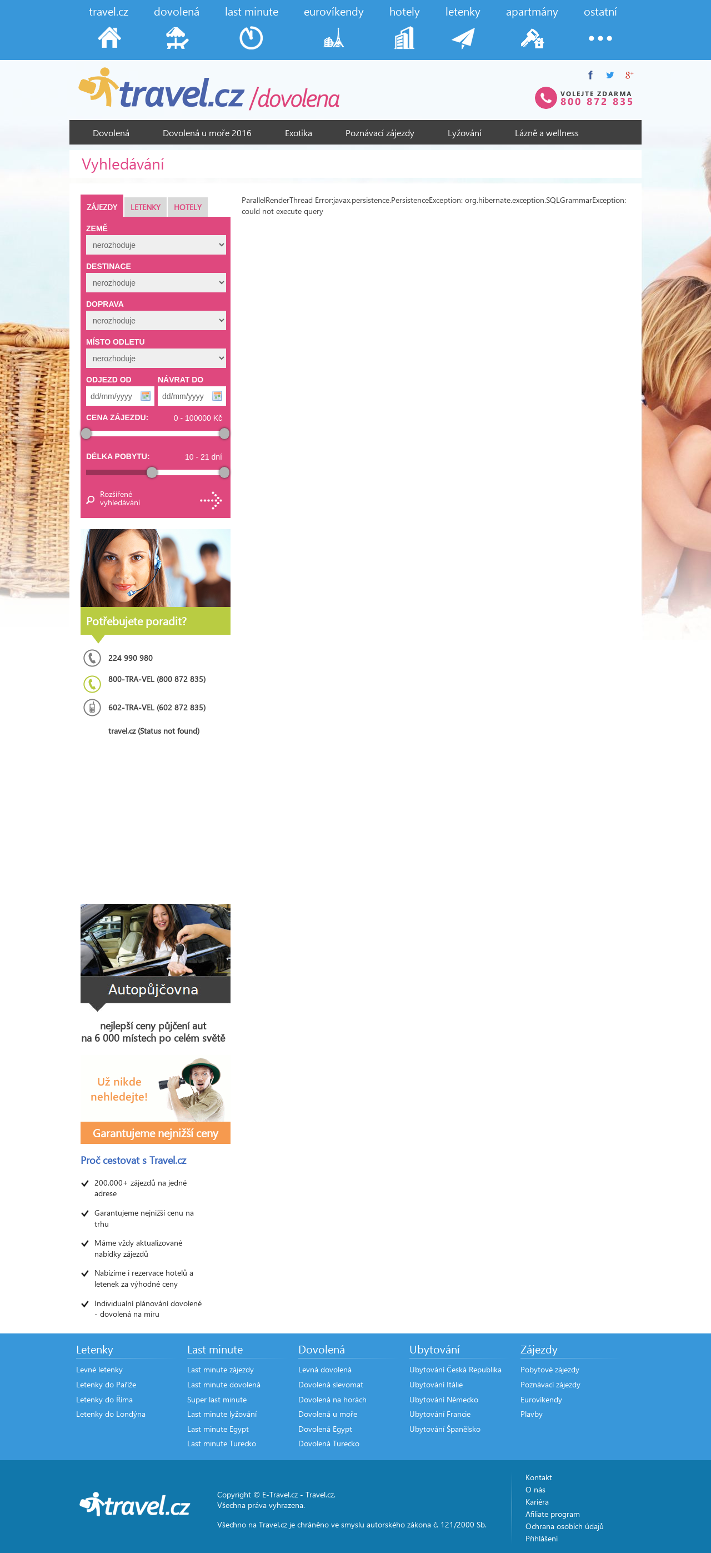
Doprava (105, 304)
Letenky (146, 207)
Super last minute (217, 1399)
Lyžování (465, 132)
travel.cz (108, 10)
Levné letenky (99, 1369)
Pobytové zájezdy (549, 1369)
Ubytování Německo (443, 1399)
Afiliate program (552, 1514)
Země (97, 228)
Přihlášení (541, 1538)
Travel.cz (320, 1494)
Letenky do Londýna (111, 1413)
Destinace (108, 266)
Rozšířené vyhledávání (119, 498)
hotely (404, 10)
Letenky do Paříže (106, 1384)
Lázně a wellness (547, 132)
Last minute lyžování (222, 1413)
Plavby (531, 1413)
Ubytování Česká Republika (455, 1369)
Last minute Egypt (218, 1428)
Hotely (188, 207)
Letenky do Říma (104, 1399)
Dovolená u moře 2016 (207, 132)
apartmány (532, 10)
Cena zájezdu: (117, 417)
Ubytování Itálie (436, 1384)
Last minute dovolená (224, 1384)
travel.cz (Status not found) (153, 730)
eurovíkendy (334, 10)
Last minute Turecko (221, 1443)
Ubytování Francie (439, 1413)
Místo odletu (115, 341)
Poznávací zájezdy (380, 132)
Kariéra (537, 1501)
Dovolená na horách (332, 1399)
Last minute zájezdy (220, 1369)
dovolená (176, 10)
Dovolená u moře (327, 1413)
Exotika (298, 132)
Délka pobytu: (118, 456)
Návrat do (180, 379)
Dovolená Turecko (328, 1443)
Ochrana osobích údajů (564, 1526)
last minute (251, 10)
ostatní (600, 10)
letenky (462, 10)
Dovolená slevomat (330, 1384)
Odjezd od (109, 379)
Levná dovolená (325, 1369)
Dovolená (111, 132)
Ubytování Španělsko (444, 1428)
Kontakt (538, 1477)
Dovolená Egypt (325, 1428)
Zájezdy (102, 207)
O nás (535, 1489)
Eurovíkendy (541, 1399)
